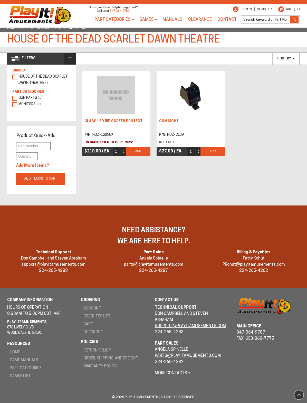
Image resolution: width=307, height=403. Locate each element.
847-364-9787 (120, 11)
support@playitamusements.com (53, 265)
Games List (20, 376)
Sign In (246, 9)
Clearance (200, 19)
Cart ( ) (292, 9)
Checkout (93, 332)
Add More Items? (32, 166)
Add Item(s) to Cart (40, 178)
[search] (266, 19)
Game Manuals (24, 360)
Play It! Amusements (39, 14)
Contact (227, 19)
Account (92, 309)
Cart (88, 324)
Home (15, 352)
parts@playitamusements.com (153, 265)
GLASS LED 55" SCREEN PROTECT (113, 121)
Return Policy (97, 351)
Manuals (172, 19)
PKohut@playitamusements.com (254, 265)
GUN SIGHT (169, 121)
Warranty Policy (100, 366)
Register (264, 9)
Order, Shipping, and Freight (110, 358)
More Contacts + (172, 373)
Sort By (286, 58)
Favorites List (96, 316)
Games (146, 19)
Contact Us (167, 300)
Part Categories (112, 19)
